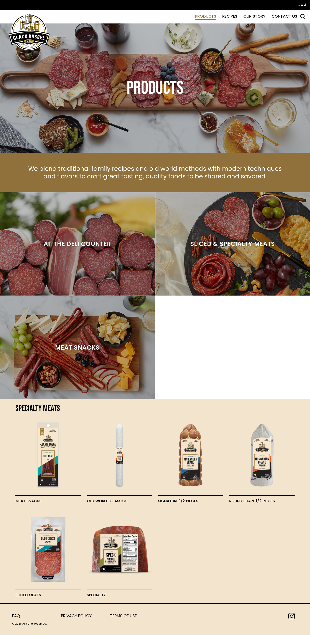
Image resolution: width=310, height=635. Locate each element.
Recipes (229, 16)
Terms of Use (123, 615)
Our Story (254, 16)
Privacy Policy (76, 615)
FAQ (16, 615)
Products (205, 16)
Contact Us (284, 16)
